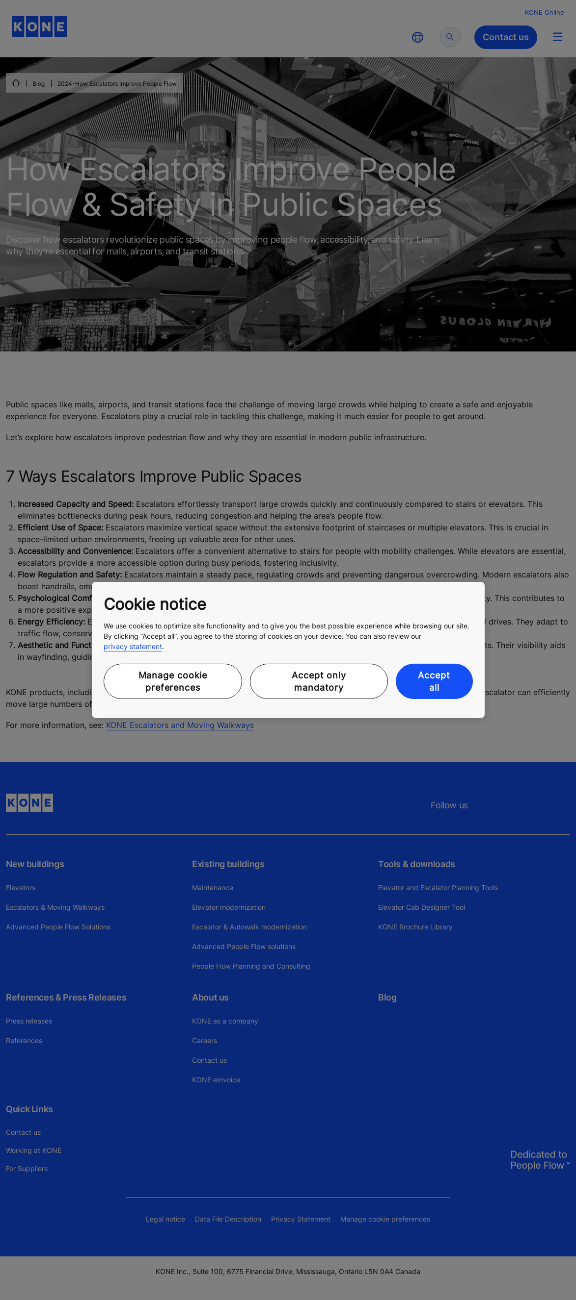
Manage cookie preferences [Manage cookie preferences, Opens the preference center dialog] (173, 681)
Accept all (434, 681)
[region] (288, 650)
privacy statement (133, 646)
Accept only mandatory (319, 681)
